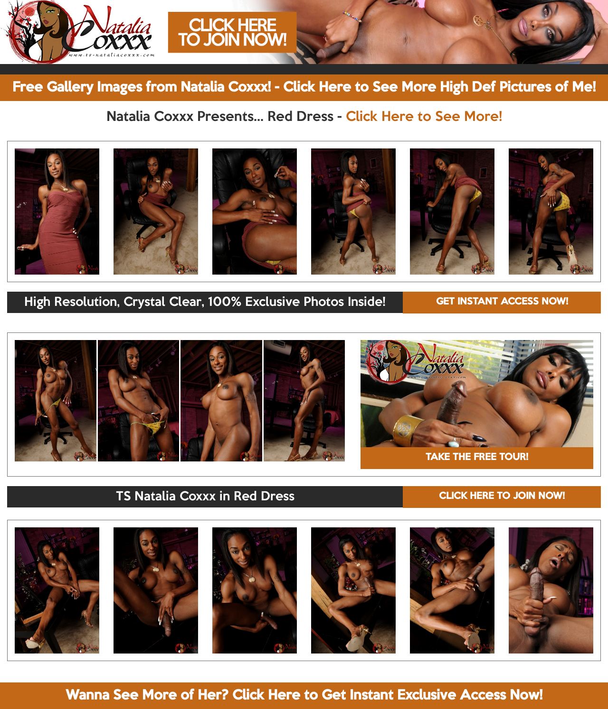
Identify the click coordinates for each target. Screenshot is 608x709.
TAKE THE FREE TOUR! (477, 457)
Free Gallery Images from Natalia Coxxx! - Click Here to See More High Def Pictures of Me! (304, 88)
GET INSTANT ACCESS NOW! (502, 302)
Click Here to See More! (424, 117)
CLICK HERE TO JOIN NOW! (502, 496)
